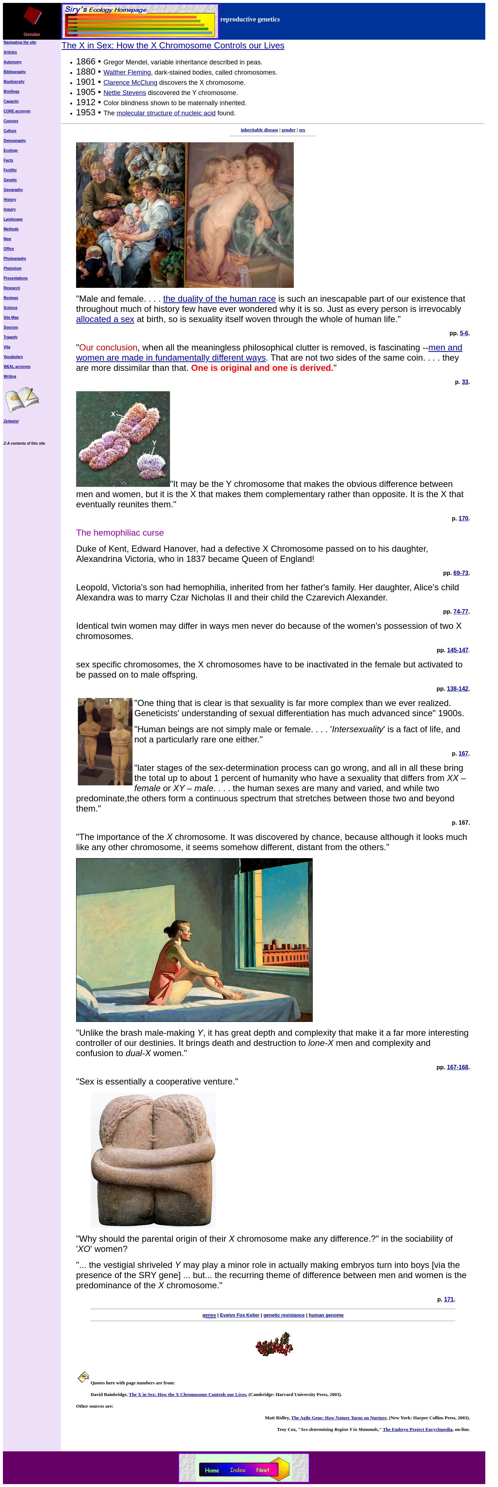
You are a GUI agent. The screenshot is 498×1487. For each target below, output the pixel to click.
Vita (7, 347)
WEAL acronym (17, 367)
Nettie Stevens (124, 92)
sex (302, 129)
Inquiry (10, 209)
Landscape (13, 219)
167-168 (458, 1067)
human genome (326, 1315)
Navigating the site (20, 42)
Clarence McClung (130, 82)
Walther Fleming (127, 72)
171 (449, 1299)
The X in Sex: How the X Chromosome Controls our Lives (173, 45)
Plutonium (12, 268)
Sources (11, 327)
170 (464, 518)
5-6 (464, 333)
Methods (11, 229)
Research (12, 288)
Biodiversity (14, 82)
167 (464, 753)
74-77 (461, 611)
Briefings (11, 92)
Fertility (10, 170)
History (10, 200)
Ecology (11, 150)
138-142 (458, 689)
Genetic (10, 180)
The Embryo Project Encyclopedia (417, 1429)
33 (465, 382)
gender (289, 129)
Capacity (11, 101)
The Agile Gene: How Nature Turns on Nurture (339, 1417)
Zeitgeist (11, 421)
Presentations (16, 278)
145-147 (458, 650)
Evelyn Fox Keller (239, 1315)
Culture (10, 131)
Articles (10, 52)
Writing (10, 376)
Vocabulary (13, 357)
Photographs (15, 259)
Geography (13, 190)
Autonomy (12, 62)
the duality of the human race (219, 299)
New (7, 239)
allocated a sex (105, 319)
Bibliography (15, 72)
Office (9, 249)
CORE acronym (17, 111)
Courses (11, 121)
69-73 (461, 573)
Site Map (11, 318)
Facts (8, 160)
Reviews (11, 298)
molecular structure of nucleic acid (166, 113)
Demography (15, 141)
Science (10, 308)
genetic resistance (284, 1315)
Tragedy (10, 337)
